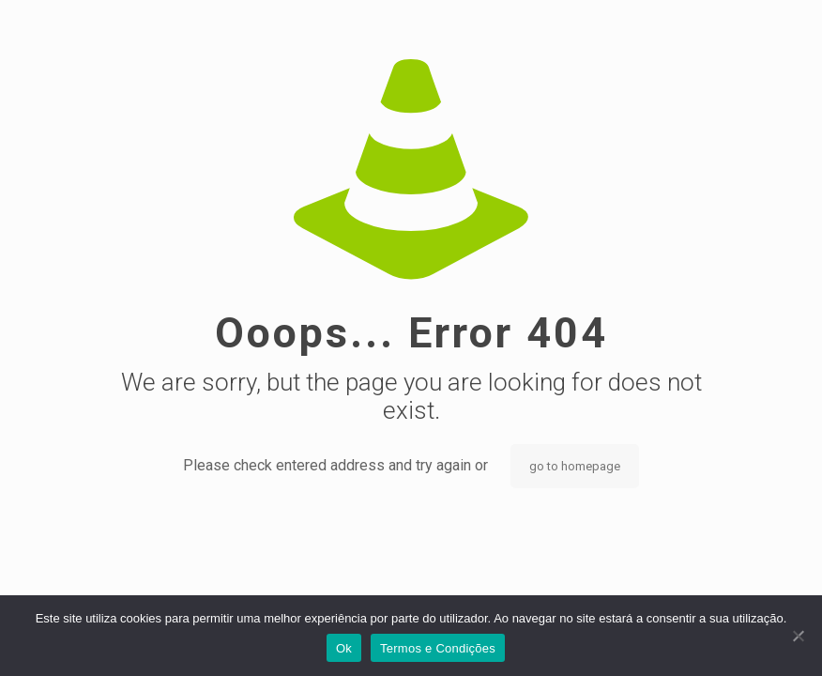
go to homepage (574, 466)
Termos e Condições (437, 648)
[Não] (798, 635)
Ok (344, 648)
